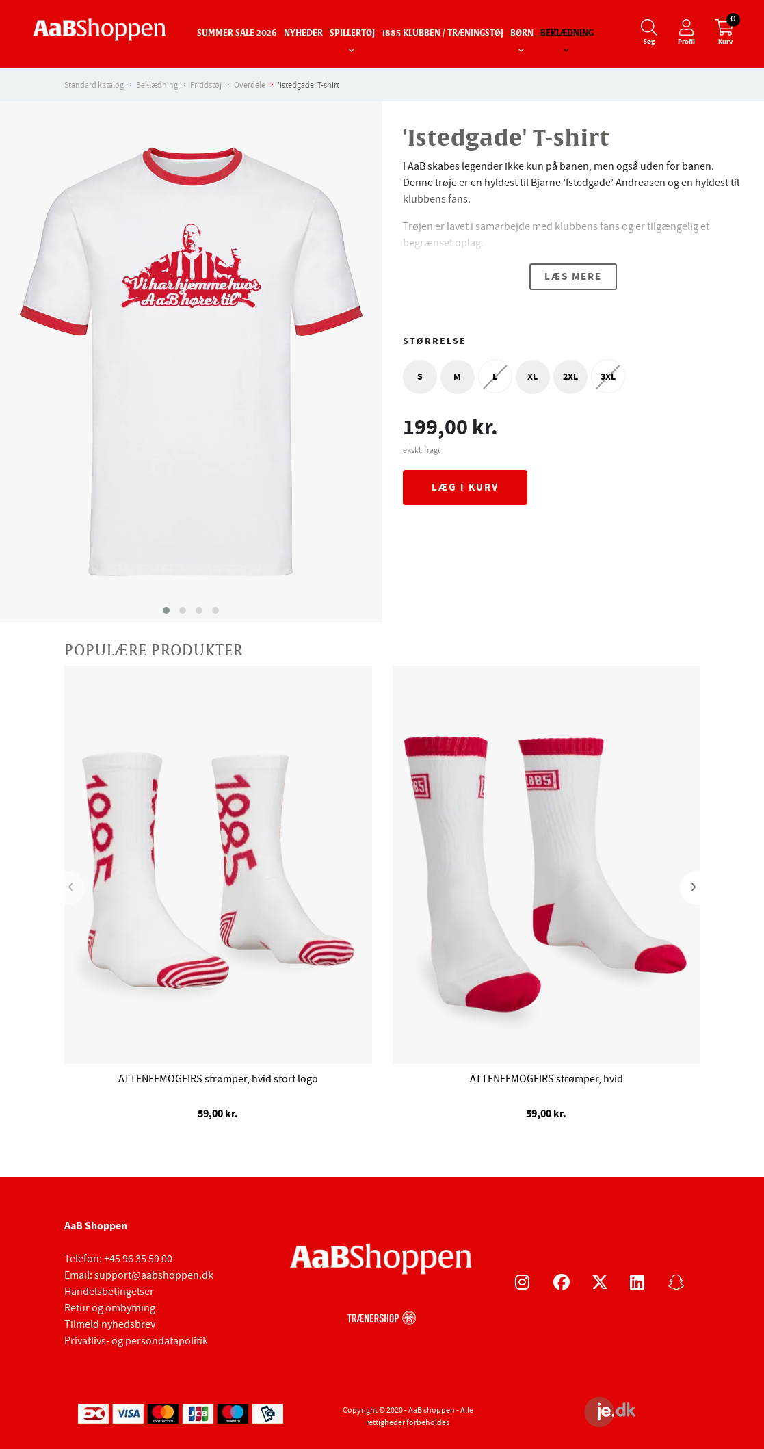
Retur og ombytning (109, 1308)
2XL (570, 376)
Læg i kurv (465, 487)
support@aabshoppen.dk (153, 1275)
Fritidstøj (206, 84)
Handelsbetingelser (109, 1291)
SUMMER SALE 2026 (237, 33)
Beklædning (567, 33)
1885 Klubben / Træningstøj (442, 33)
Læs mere (573, 276)
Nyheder (303, 33)
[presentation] (74, 888)
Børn (522, 33)
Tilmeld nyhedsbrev (109, 1324)
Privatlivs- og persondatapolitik (136, 1341)
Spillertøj (352, 33)
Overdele (249, 84)
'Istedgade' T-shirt (308, 84)
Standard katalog (94, 84)
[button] (166, 610)
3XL (608, 376)
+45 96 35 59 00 (138, 1259)
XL (532, 376)
